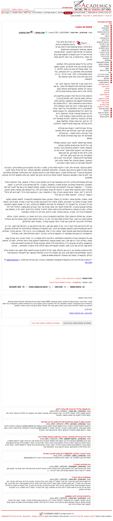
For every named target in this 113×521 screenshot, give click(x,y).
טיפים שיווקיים (104, 84)
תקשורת (78, 278)
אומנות (106, 26)
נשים (107, 68)
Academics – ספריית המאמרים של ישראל (65, 282)
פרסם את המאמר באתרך (38, 287)
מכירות (106, 91)
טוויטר (6, 13)
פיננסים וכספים (103, 80)
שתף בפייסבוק (24, 33)
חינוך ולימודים (104, 48)
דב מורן (58, 278)
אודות (101, 13)
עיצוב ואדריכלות (103, 76)
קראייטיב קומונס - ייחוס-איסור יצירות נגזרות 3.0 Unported (23, 516)
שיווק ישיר (105, 103)
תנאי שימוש (17, 13)
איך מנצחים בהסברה (82, 464)
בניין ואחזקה (104, 38)
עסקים (106, 78)
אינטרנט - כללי (71, 424)
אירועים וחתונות (103, 32)
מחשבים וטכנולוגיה (107, 59)
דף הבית (108, 13)
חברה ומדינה (104, 44)
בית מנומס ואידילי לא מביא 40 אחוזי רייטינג (73, 409)
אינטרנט (106, 30)
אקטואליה (73, 466)
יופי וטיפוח (105, 50)
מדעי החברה (104, 52)
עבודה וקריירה (103, 74)
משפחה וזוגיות (104, 64)
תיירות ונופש (104, 117)
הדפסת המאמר (75, 287)
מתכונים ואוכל (104, 66)
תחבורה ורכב (104, 115)
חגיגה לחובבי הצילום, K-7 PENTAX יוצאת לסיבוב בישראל (67, 454)
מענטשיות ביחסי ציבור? (81, 477)
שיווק (107, 97)
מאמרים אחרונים (79, 13)
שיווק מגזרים (104, 105)
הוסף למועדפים (15, 287)
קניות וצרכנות (104, 109)
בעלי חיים (105, 40)
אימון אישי (105, 28)
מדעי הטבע (104, 54)
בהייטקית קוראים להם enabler (78, 496)
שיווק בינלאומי (104, 99)
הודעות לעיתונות (103, 42)
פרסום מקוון (104, 95)
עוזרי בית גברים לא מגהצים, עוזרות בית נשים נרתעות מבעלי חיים (64, 437)
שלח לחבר (59, 287)
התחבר (14, 9)
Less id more (76, 16)
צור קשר (27, 13)
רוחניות (106, 111)
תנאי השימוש (89, 516)
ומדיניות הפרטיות (76, 516)
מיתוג (107, 89)
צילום (74, 456)
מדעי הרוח (105, 56)
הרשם (20, 9)
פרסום (106, 93)
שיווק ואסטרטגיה (103, 101)
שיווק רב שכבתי (103, 107)
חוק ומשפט (105, 46)
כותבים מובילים (50, 13)
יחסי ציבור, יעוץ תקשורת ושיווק (80, 313)
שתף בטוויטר (40, 33)
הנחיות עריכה (37, 13)
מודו (63, 278)
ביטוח (107, 36)
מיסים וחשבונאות (103, 62)
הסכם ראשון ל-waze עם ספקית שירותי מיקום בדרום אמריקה (66, 422)
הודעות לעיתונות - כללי (68, 439)
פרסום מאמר (92, 13)
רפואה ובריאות (103, 113)
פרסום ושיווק (98, 16)
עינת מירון (83, 33)
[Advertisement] (59, 20)
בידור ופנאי (105, 34)
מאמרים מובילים (64, 13)
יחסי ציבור (86, 16)
